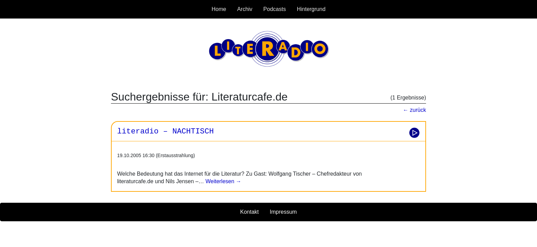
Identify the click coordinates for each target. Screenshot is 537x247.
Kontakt (249, 212)
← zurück (414, 110)
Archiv (244, 9)
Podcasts (274, 9)
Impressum (283, 212)
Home (219, 9)
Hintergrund (311, 9)
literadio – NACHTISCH (165, 131)
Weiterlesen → (222, 181)
